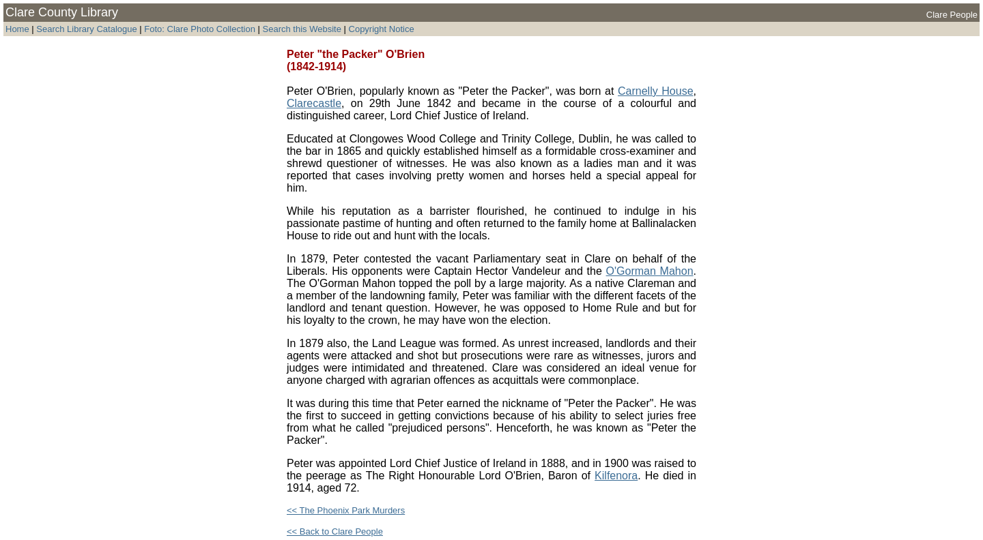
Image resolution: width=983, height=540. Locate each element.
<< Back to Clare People (335, 531)
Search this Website (300, 29)
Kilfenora (616, 475)
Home (17, 29)
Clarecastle (314, 103)
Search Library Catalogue (86, 29)
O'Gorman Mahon (650, 271)
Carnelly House (656, 91)
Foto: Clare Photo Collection (200, 29)
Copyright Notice (381, 29)
